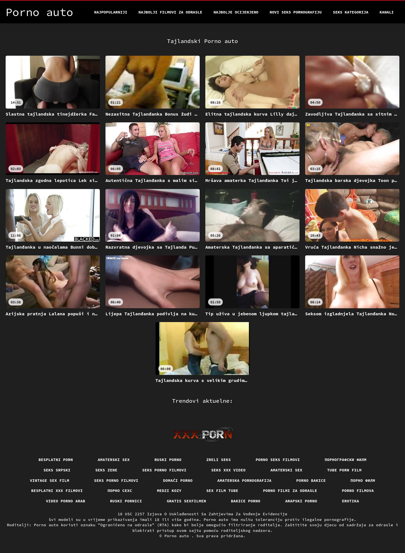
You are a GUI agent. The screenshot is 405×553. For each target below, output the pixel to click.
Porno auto (177, 535)
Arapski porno (301, 500)
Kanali (387, 12)
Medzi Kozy (169, 490)
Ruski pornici (126, 500)
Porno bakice (311, 480)
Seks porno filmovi (164, 470)
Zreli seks (218, 459)
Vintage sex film (49, 480)
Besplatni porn (56, 459)
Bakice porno (245, 500)
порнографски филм (345, 459)
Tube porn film (344, 470)
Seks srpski (56, 470)
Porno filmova (358, 490)
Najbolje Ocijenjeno (235, 12)
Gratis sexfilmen (186, 500)
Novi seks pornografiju (296, 12)
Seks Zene (106, 470)
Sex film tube (222, 490)
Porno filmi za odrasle (290, 490)
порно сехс (119, 490)
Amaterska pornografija (244, 480)
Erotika (350, 500)
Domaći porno (178, 480)
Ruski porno (167, 459)
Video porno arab (65, 500)
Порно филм (362, 480)
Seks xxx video (228, 470)
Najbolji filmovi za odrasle (170, 12)
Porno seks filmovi (278, 459)
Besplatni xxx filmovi (57, 490)
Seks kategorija (350, 12)
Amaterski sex (114, 459)
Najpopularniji (110, 12)
